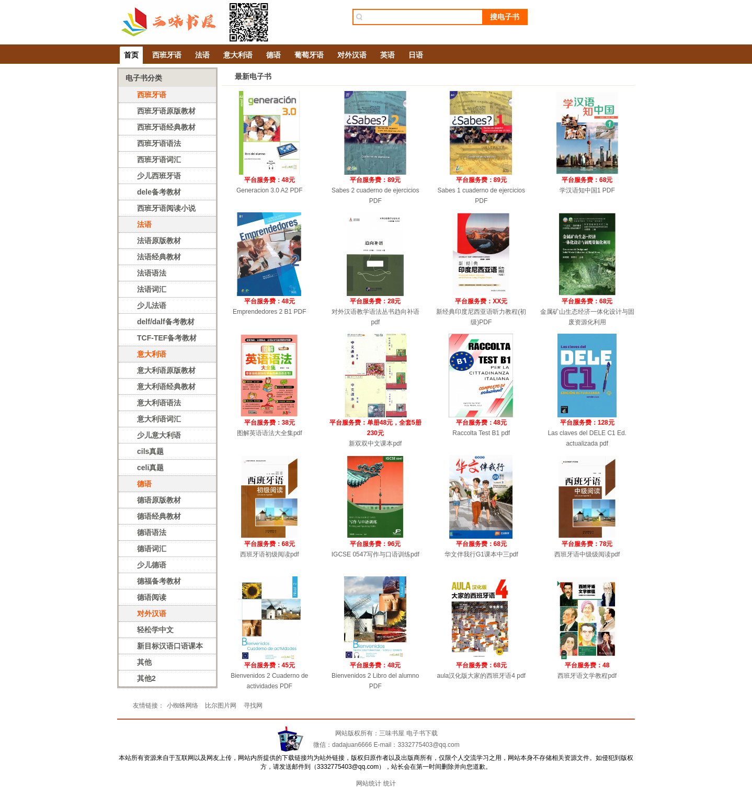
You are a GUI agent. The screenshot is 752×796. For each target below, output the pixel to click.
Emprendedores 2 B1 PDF (269, 311)
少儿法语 (151, 305)
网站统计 (368, 783)
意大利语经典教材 (166, 386)
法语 (202, 55)
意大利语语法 (159, 403)
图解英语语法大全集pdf (269, 433)
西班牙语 (166, 55)
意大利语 (238, 55)
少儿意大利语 (159, 435)
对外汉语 (352, 55)
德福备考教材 (159, 581)
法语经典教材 (159, 257)
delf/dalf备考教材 (166, 321)
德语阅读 (151, 597)
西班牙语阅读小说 (166, 208)
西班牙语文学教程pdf (587, 675)
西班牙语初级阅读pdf (269, 554)
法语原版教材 (159, 240)
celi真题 (150, 467)
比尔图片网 (220, 705)
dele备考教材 (159, 192)
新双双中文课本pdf (375, 443)
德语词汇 (151, 548)
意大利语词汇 (159, 419)
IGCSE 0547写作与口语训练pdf (375, 554)
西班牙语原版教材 (166, 111)
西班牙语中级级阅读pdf (587, 554)
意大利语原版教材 (166, 370)
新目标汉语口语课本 (170, 646)
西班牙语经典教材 (166, 127)
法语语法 (151, 273)
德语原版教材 (159, 500)
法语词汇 (151, 289)
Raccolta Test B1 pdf (481, 433)
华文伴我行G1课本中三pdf (481, 554)
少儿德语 (151, 565)
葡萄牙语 (309, 55)
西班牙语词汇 (159, 159)
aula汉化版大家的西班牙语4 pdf (481, 675)
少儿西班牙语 (159, 176)
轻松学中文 (155, 630)
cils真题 (150, 451)
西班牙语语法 (159, 143)
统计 (389, 783)
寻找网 (253, 705)
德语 (273, 55)
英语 (387, 55)
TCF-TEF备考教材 (167, 338)
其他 (144, 662)
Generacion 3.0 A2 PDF (269, 190)
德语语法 (151, 532)
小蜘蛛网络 (182, 705)
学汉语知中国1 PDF (587, 190)
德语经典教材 (159, 516)
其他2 (146, 678)
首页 (131, 55)
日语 (415, 55)
